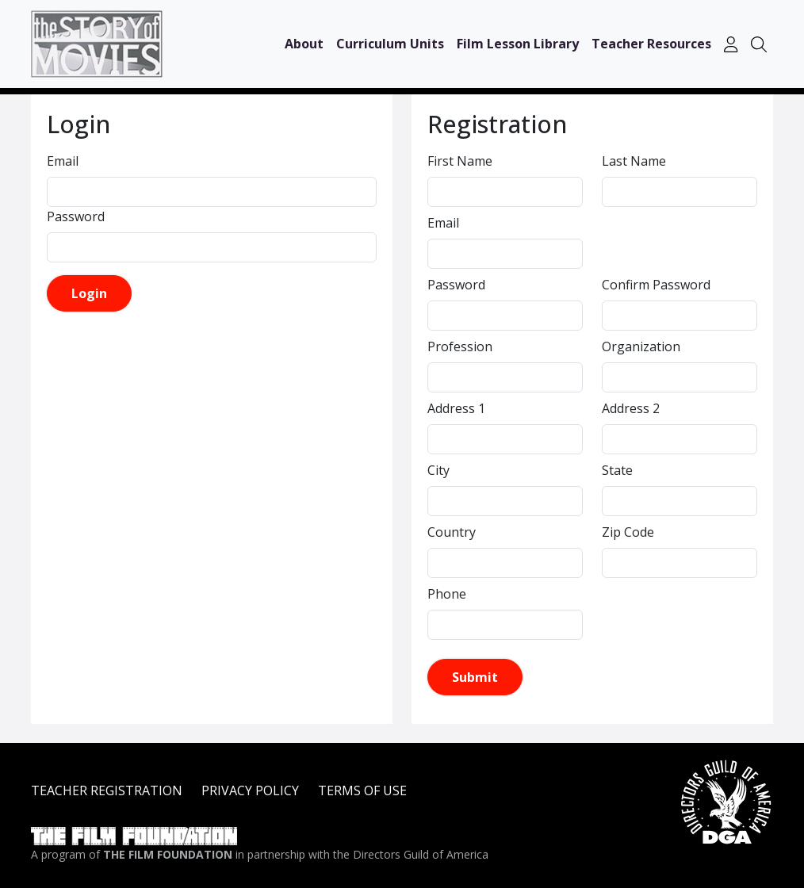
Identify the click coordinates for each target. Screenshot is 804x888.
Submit (475, 677)
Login (89, 293)
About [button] (304, 43)
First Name (459, 161)
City (438, 470)
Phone (446, 594)
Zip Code (628, 532)
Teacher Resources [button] (651, 43)
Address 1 (456, 408)
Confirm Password (656, 284)
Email (62, 161)
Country (451, 532)
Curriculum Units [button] (390, 43)
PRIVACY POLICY (250, 790)
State (617, 470)
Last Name (634, 161)
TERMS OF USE (362, 790)
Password (76, 216)
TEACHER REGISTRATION (106, 790)
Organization (641, 346)
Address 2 (631, 408)
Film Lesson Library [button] (518, 43)
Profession (459, 346)
